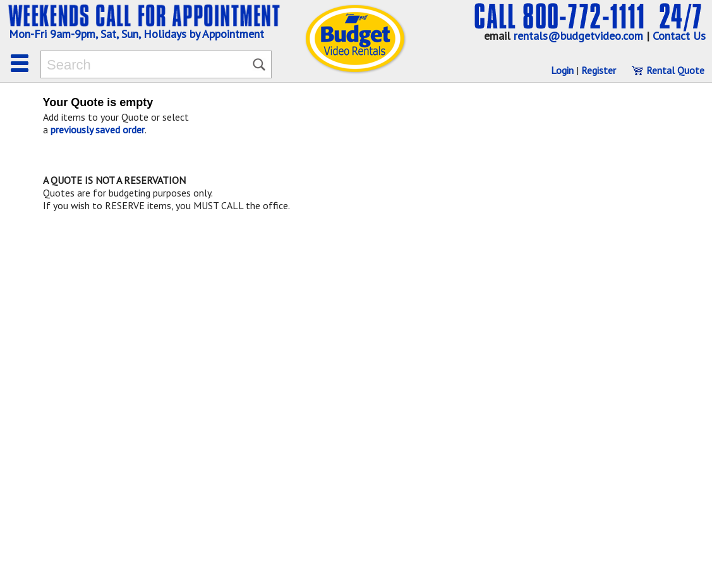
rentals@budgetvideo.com (578, 35)
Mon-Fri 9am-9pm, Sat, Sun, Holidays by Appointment (136, 34)
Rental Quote (667, 70)
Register (598, 70)
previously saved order (98, 129)
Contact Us (679, 35)
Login (562, 70)
